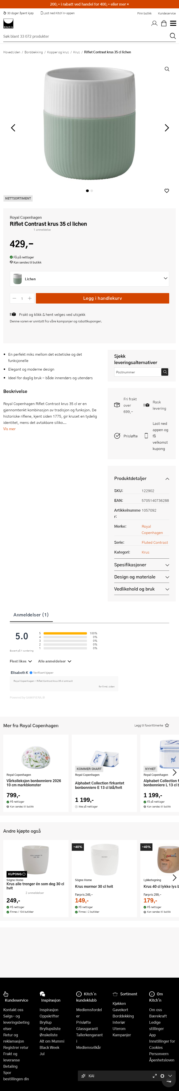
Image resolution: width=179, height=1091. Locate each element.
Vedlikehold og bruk (134, 588)
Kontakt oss (13, 1009)
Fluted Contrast (155, 542)
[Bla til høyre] (166, 128)
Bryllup (46, 1022)
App (152, 1034)
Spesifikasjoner (130, 564)
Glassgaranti (87, 1028)
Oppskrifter (49, 1016)
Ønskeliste (49, 1034)
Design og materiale (134, 576)
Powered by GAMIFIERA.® (27, 697)
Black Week (49, 1047)
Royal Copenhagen (26, 217)
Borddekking (33, 52)
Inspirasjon (49, 1009)
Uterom (119, 1028)
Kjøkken (119, 1003)
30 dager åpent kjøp (18, 13)
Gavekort (120, 1009)
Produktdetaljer (130, 478)
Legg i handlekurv (102, 298)
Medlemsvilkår (88, 1047)
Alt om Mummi (52, 1041)
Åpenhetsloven (161, 1060)
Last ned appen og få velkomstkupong (160, 436)
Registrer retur (15, 1047)
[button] (167, 191)
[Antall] (22, 298)
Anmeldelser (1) (31, 614)
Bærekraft (158, 1016)
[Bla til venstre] (13, 128)
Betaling (10, 1066)
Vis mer (9, 428)
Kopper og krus (58, 52)
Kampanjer (122, 1034)
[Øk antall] (30, 298)
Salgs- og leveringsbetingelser (16, 1022)
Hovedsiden (11, 52)
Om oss (155, 1009)
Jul (42, 1053)
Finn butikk (144, 13)
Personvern (159, 1053)
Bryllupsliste (50, 1028)
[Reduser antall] (14, 298)
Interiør (119, 1022)
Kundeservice (167, 13)
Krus (76, 52)
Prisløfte (131, 436)
